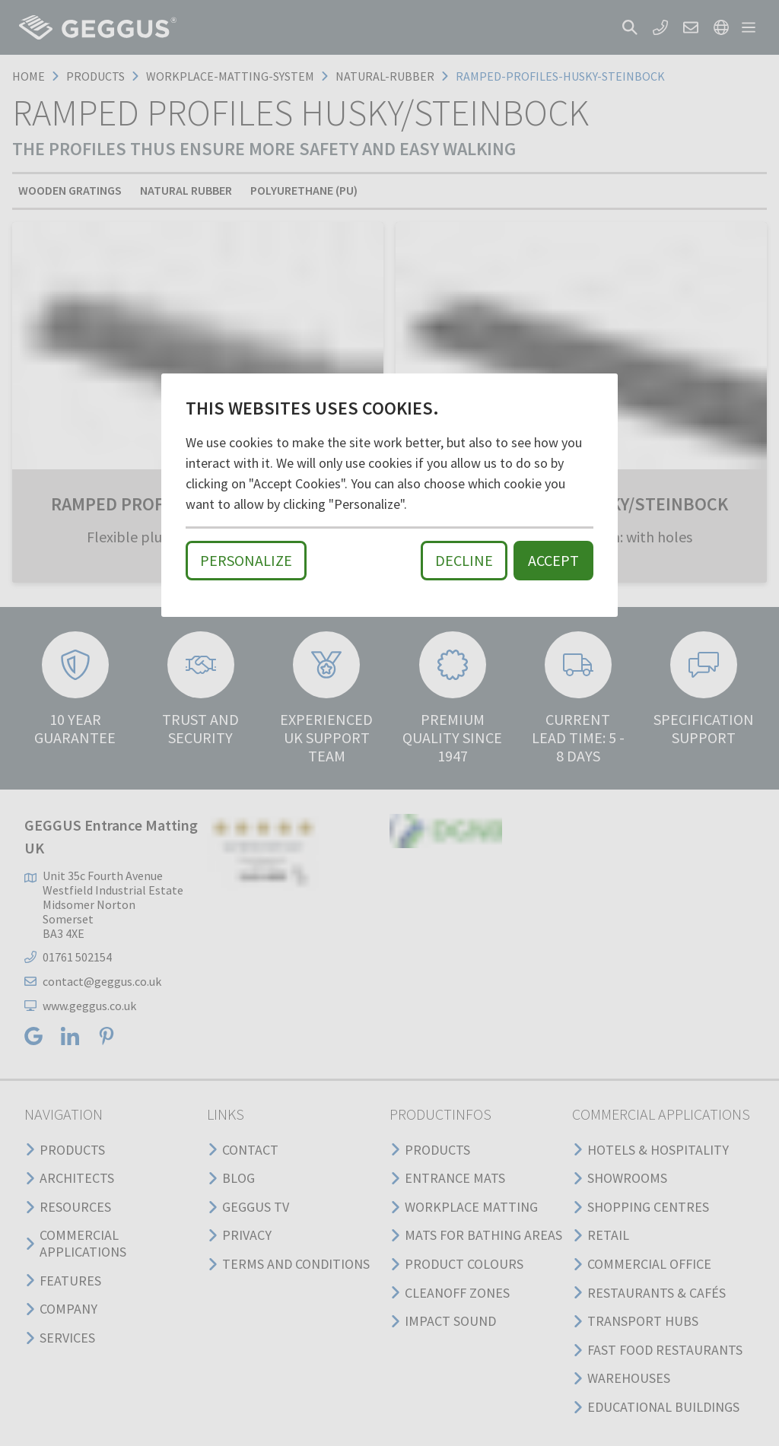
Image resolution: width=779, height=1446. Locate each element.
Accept (553, 560)
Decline (464, 560)
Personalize (246, 560)
